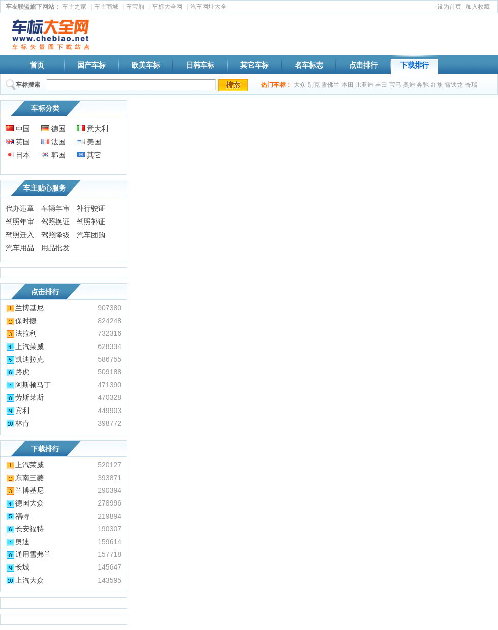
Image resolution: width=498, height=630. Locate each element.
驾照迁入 (20, 235)
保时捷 (21, 321)
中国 (18, 128)
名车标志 (309, 65)
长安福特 (25, 529)
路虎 (17, 372)
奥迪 (409, 84)
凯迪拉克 (25, 359)
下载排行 (414, 65)
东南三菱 (25, 478)
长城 (17, 567)
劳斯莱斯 (25, 397)
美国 (89, 142)
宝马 (395, 84)
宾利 (17, 410)
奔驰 (423, 84)
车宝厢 (135, 6)
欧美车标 (146, 65)
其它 (89, 155)
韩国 (53, 155)
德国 (53, 128)
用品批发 (55, 248)
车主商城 (106, 6)
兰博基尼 (25, 308)
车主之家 (74, 6)
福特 (17, 516)
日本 (18, 155)
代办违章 (20, 208)
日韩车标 (200, 65)
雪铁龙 (454, 84)
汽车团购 (91, 235)
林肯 (17, 423)
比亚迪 (364, 84)
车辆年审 (55, 208)
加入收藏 (477, 6)
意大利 (92, 128)
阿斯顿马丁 (28, 385)
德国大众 (25, 503)
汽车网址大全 (208, 6)
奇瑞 (471, 84)
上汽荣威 (25, 346)
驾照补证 (91, 221)
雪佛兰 (330, 84)
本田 (347, 84)
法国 (53, 142)
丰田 (381, 84)
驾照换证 (55, 221)
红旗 (437, 84)
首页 (37, 65)
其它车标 (254, 65)
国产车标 (91, 65)
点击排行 (363, 65)
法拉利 (21, 333)
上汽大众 (25, 580)
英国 (18, 142)
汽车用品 (20, 248)
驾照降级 (55, 235)
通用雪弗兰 (28, 554)
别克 (313, 84)
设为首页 (449, 6)
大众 (300, 84)
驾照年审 (20, 221)
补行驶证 (91, 208)
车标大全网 (167, 6)
